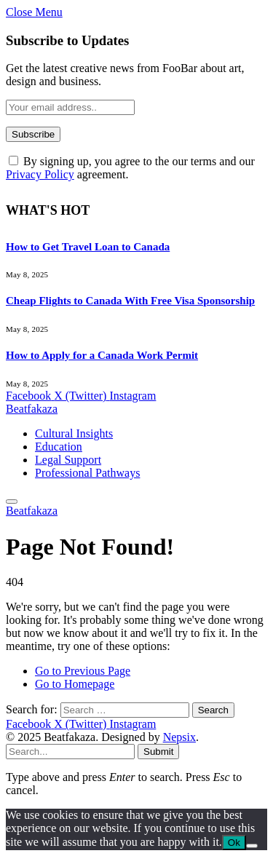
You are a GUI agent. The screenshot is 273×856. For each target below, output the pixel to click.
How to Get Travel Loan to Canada (88, 247)
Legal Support (68, 459)
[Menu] (11, 501)
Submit (158, 751)
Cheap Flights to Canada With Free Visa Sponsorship (130, 300)
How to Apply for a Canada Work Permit (102, 355)
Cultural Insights (74, 433)
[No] (252, 846)
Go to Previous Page (82, 671)
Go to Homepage (74, 684)
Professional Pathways (87, 473)
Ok (234, 842)
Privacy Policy (40, 174)
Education (58, 446)
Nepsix (179, 737)
